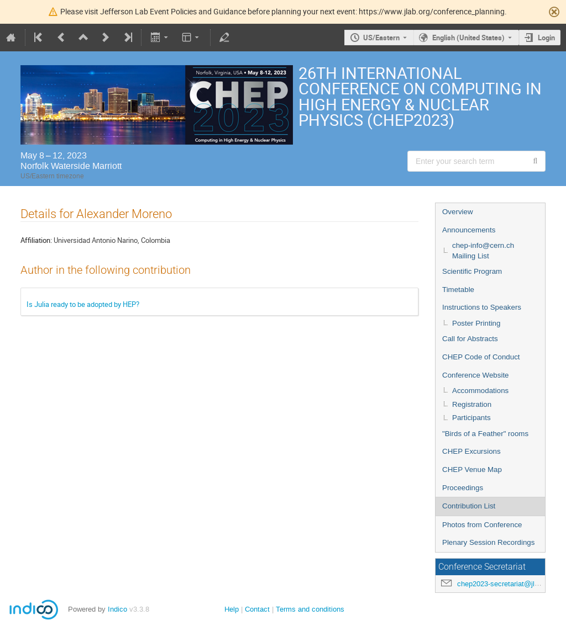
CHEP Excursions (471, 451)
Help (231, 609)
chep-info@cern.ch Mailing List (483, 250)
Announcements (468, 230)
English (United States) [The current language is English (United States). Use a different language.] (468, 38)
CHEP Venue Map (472, 469)
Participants (471, 417)
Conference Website (475, 375)
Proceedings (462, 488)
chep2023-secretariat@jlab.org (505, 583)
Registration (471, 404)
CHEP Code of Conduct (481, 357)
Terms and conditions (310, 609)
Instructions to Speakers (481, 307)
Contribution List (468, 506)
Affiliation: (36, 240)
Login (546, 38)
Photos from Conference (482, 525)
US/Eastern (381, 38)
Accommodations (480, 390)
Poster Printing (476, 323)
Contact (257, 609)
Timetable (458, 289)
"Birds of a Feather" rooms (485, 433)
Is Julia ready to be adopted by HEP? (83, 304)
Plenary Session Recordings (488, 542)
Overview (457, 212)
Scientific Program (472, 271)
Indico (117, 609)
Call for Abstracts (470, 339)
